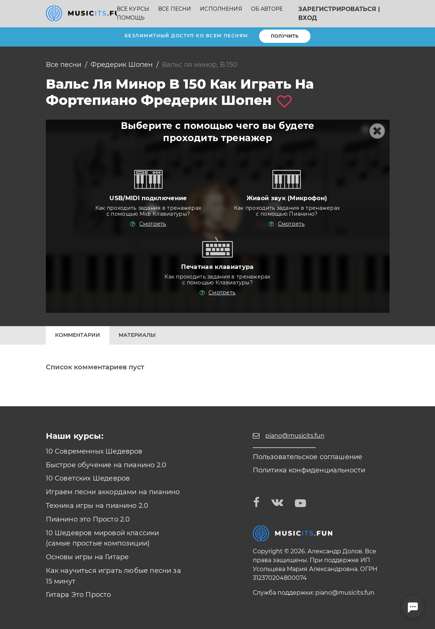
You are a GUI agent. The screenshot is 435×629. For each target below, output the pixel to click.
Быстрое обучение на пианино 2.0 (106, 465)
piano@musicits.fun (344, 592)
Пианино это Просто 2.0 (88, 519)
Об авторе (267, 9)
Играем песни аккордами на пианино (113, 492)
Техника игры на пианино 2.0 (97, 506)
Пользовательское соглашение (308, 457)
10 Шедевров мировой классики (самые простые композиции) (102, 538)
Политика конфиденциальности (309, 470)
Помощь (131, 18)
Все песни (174, 9)
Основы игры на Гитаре (87, 557)
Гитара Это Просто (78, 595)
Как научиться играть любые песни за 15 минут (113, 576)
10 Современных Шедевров (94, 451)
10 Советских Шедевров (88, 478)
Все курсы (133, 9)
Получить (285, 36)
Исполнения (221, 9)
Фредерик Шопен (122, 65)
